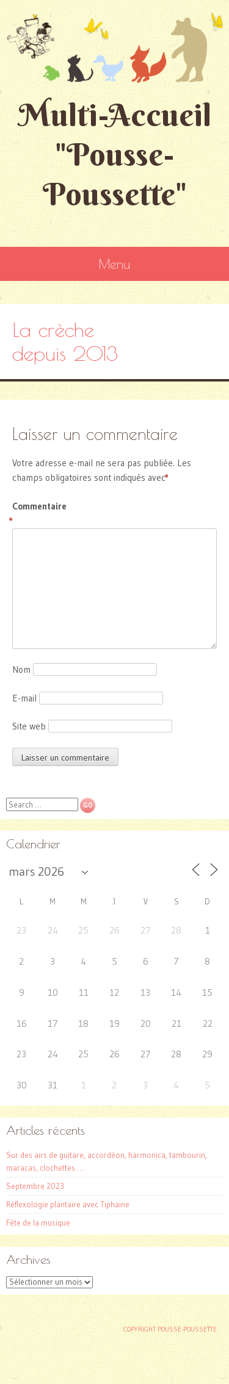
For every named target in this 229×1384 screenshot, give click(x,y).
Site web (29, 726)
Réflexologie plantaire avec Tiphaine (67, 1204)
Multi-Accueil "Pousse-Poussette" (114, 154)
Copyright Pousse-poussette (170, 1329)
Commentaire (38, 514)
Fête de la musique (38, 1222)
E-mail (24, 698)
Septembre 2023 (35, 1186)
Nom (21, 669)
